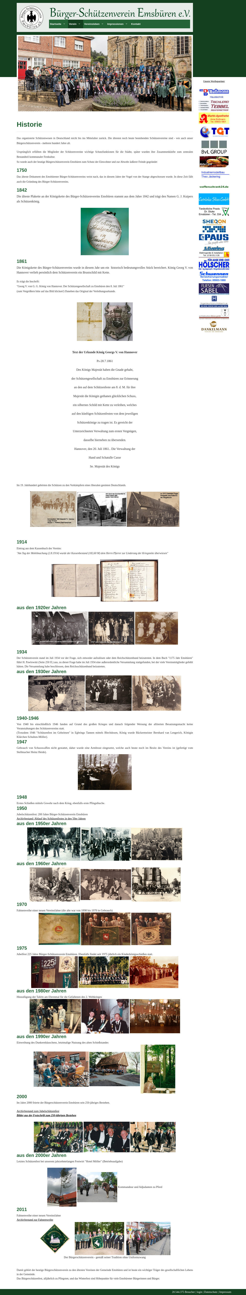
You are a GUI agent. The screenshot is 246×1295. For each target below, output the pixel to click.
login (199, 1292)
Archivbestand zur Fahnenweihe (35, 1219)
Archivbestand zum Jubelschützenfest (38, 1111)
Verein (72, 24)
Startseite (55, 24)
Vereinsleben (92, 24)
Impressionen (115, 24)
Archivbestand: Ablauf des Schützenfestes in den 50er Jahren (51, 818)
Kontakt (135, 24)
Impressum (225, 1292)
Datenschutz (210, 1292)
